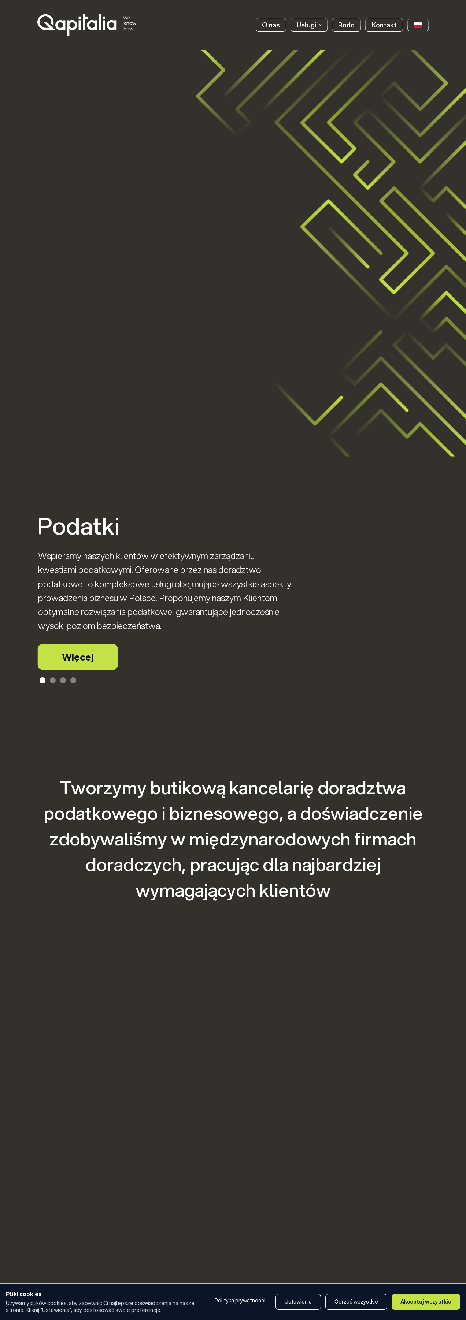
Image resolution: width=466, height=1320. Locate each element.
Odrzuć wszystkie (356, 1301)
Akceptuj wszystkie (425, 1301)
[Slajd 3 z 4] (63, 680)
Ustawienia (298, 1301)
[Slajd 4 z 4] (73, 680)
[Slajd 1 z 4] (42, 680)
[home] (86, 25)
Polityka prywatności (240, 1300)
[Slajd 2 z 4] (53, 680)
